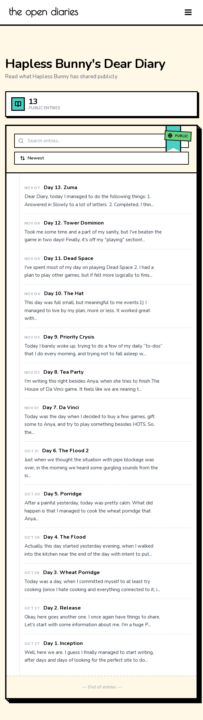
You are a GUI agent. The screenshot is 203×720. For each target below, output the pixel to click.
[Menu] (188, 12)
